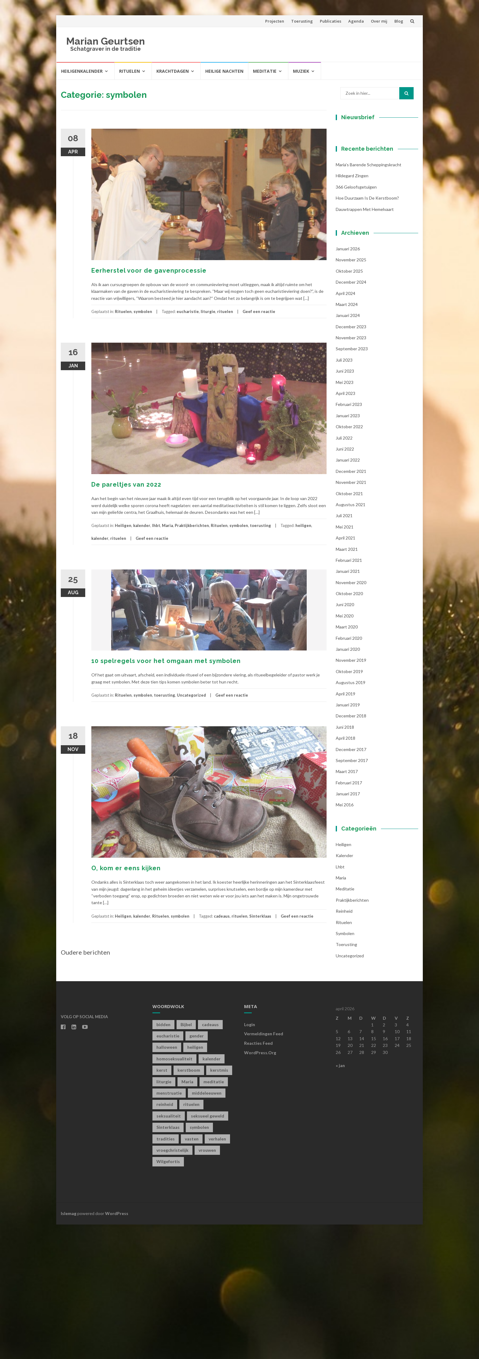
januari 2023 (348, 549)
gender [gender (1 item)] (196, 1170)
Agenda (356, 21)
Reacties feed (258, 1177)
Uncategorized (191, 695)
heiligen (303, 525)
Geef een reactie (259, 311)
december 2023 (351, 460)
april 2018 (345, 872)
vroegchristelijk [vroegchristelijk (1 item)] (172, 1284)
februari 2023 (349, 538)
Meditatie (264, 71)
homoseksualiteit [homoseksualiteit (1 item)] (174, 1192)
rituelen (225, 311)
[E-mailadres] (374, 187)
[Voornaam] (374, 208)
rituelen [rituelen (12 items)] (191, 1238)
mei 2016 (344, 939)
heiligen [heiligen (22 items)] (195, 1181)
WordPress (116, 1347)
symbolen (142, 311)
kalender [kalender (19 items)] (212, 1192)
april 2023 (345, 527)
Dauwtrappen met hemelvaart (365, 343)
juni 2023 (345, 505)
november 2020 (351, 716)
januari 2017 (348, 928)
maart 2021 (347, 683)
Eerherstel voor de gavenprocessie (149, 270)
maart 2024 (347, 438)
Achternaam (358, 219)
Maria (167, 525)
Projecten (274, 21)
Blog (398, 21)
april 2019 (345, 827)
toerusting (260, 525)
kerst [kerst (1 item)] (161, 1204)
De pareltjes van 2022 (126, 484)
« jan (340, 1199)
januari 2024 (348, 449)
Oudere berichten (85, 952)
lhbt (156, 525)
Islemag (68, 1347)
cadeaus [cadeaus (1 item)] (210, 1158)
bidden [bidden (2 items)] (163, 1158)
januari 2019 (348, 839)
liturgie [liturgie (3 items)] (163, 1215)
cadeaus (222, 916)
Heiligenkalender (82, 71)
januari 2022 (348, 594)
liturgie (208, 311)
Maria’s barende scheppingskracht (368, 299)
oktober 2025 (349, 405)
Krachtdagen (172, 71)
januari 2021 (348, 705)
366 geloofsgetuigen (356, 321)
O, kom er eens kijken (126, 868)
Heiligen (123, 525)
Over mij (379, 21)
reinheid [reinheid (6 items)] (164, 1238)
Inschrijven (374, 244)
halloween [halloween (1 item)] (166, 1181)
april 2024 (345, 427)
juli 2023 (344, 494)
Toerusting (302, 21)
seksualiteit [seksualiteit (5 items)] (168, 1250)
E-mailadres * (360, 178)
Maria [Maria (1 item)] (187, 1215)
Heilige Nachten (224, 71)
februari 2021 (349, 694)
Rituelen (129, 71)
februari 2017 (349, 916)
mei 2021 (344, 661)
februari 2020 (349, 772)
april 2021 (345, 672)
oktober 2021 (349, 627)
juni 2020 (345, 739)
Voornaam (356, 198)
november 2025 (351, 394)
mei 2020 (344, 750)
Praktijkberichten (192, 525)
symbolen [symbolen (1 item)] (199, 1261)
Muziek (301, 71)
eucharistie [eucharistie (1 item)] (167, 1170)
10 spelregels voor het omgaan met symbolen (166, 661)
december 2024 (351, 416)
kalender (141, 525)
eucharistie (188, 311)
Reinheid (344, 1045)
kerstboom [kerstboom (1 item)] (188, 1204)
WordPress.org (260, 1187)
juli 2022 (344, 572)
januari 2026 (348, 382)
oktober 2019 (349, 805)
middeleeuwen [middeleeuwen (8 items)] (206, 1227)
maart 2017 (347, 905)
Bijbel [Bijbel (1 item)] (186, 1158)
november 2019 (351, 794)
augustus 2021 (350, 638)
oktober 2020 (349, 728)
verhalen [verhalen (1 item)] (217, 1273)
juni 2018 (345, 861)
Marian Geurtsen (105, 41)
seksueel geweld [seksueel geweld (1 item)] (207, 1250)
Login (249, 1158)
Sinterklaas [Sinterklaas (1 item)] (168, 1261)
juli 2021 (344, 650)
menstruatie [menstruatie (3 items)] (169, 1227)
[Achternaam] (374, 228)
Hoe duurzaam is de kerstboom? (367, 332)
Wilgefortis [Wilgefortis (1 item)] (168, 1295)
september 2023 (352, 483)
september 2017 (352, 894)
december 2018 (351, 850)
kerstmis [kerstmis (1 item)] (219, 1204)
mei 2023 (344, 516)
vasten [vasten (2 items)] (192, 1273)
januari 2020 (348, 783)
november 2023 (351, 472)
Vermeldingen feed (263, 1168)
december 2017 (351, 883)
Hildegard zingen (352, 310)
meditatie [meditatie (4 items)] (213, 1215)
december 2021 (351, 605)
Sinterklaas (260, 916)
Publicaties (330, 21)
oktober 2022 (349, 561)
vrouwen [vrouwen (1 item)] (207, 1284)
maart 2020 (347, 761)
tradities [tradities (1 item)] (165, 1273)
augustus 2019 (350, 816)
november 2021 (351, 616)
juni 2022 (345, 583)
